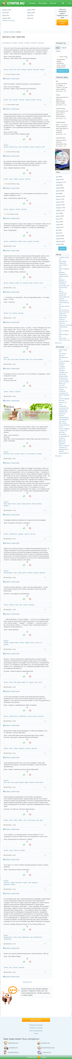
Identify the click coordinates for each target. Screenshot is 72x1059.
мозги (31, 283)
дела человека (38, 359)
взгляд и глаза (13, 147)
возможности (13, 241)
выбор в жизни (26, 504)
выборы (6, 505)
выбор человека (36, 504)
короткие (34, 43)
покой (11, 850)
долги (24, 572)
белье (14, 504)
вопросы (11, 283)
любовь (16, 179)
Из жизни (32, 3)
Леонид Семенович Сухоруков (63, 391)
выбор (19, 504)
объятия (36, 283)
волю (19, 69)
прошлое (38, 147)
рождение (22, 748)
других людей (21, 682)
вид (15, 682)
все (21, 283)
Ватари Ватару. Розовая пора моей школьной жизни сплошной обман (64, 379)
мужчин (42, 69)
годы (10, 967)
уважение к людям (9, 884)
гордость (12, 209)
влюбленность (13, 716)
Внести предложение (36, 1030)
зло (27, 682)
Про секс (53, 3)
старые (21, 43)
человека (39, 454)
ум (26, 454)
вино (9, 782)
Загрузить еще (27, 982)
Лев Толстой (64, 310)
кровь (11, 179)
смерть (29, 12)
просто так (38, 642)
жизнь (5, 504)
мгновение (25, 147)
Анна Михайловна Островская (64, 406)
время (29, 10)
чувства (15, 99)
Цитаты (12, 32)
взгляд (6, 147)
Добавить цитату (62, 22)
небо (28, 18)
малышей (36, 69)
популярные (7, 43)
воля (15, 69)
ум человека (31, 454)
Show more (58, 343)
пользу (25, 241)
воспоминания (8, 572)
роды (19, 937)
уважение (35, 882)
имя (57, 230)
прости (32, 642)
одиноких (42, 572)
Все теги (62, 248)
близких (11, 605)
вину (12, 782)
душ (37, 820)
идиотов (29, 69)
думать (58, 202)
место (36, 682)
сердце (58, 227)
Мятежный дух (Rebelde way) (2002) (63, 411)
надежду (20, 534)
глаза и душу (31, 820)
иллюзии (29, 572)
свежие (27, 43)
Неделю (64, 47)
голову (20, 572)
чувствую (21, 99)
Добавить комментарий (11, 78)
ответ (41, 283)
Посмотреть (63, 71)
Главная (6, 32)
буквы (15, 820)
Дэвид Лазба (64, 453)
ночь (28, 15)
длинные (41, 43)
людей (31, 682)
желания (25, 283)
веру (12, 359)
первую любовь (14, 642)
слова (58, 224)
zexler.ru (43, 1057)
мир (57, 193)
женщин (4, 10)
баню (10, 504)
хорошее (58, 207)
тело (5, 359)
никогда (58, 205)
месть (40, 682)
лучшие (14, 43)
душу (41, 820)
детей (4, 15)
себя (43, 147)
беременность (8, 937)
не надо (16, 454)
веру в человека (20, 359)
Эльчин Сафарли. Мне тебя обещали (64, 400)
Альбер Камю (64, 436)
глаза (4, 12)
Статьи (36, 1033)
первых (22, 642)
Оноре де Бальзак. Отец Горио (63, 321)
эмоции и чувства (36, 99)
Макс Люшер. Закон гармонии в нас (64, 425)
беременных (26, 937)
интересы (7, 882)
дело (57, 213)
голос (31, 359)
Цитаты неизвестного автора (63, 293)
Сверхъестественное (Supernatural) (65, 327)
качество (6, 454)
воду (27, 359)
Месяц (58, 51)
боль (5, 782)
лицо (10, 99)
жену (9, 359)
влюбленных (23, 716)
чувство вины (39, 782)
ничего (22, 454)
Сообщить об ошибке (35, 1028)
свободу (4, 18)
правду (27, 642)
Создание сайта (32, 1057)
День (58, 47)
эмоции (27, 99)
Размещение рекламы (36, 1025)
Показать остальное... (9, 20)
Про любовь (43, 3)
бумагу (20, 820)
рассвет (6, 644)
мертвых (35, 572)
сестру (29, 716)
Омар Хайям (64, 297)
